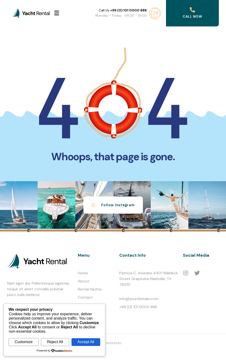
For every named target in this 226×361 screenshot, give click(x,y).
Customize (24, 342)
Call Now (192, 16)
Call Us (123, 10)
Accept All (85, 342)
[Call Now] (192, 9)
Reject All (55, 342)
